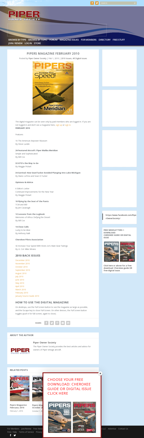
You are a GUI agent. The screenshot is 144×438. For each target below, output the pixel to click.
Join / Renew (15, 43)
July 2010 (19, 276)
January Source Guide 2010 (27, 296)
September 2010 (22, 270)
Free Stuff (119, 40)
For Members (88, 40)
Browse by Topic (37, 40)
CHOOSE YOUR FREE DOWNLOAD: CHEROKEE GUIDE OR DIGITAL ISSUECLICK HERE (69, 386)
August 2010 (20, 273)
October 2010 (21, 266)
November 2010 (22, 263)
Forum (53, 40)
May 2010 (19, 283)
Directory (104, 40)
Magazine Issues (69, 40)
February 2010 (21, 292)
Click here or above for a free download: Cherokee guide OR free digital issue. (118, 268)
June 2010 (19, 279)
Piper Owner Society (37, 58)
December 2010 (22, 260)
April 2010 (19, 286)
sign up (59, 124)
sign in (68, 124)
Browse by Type (17, 40)
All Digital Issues (80, 58)
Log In (28, 43)
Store (37, 43)
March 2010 (20, 289)
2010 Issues (66, 58)
